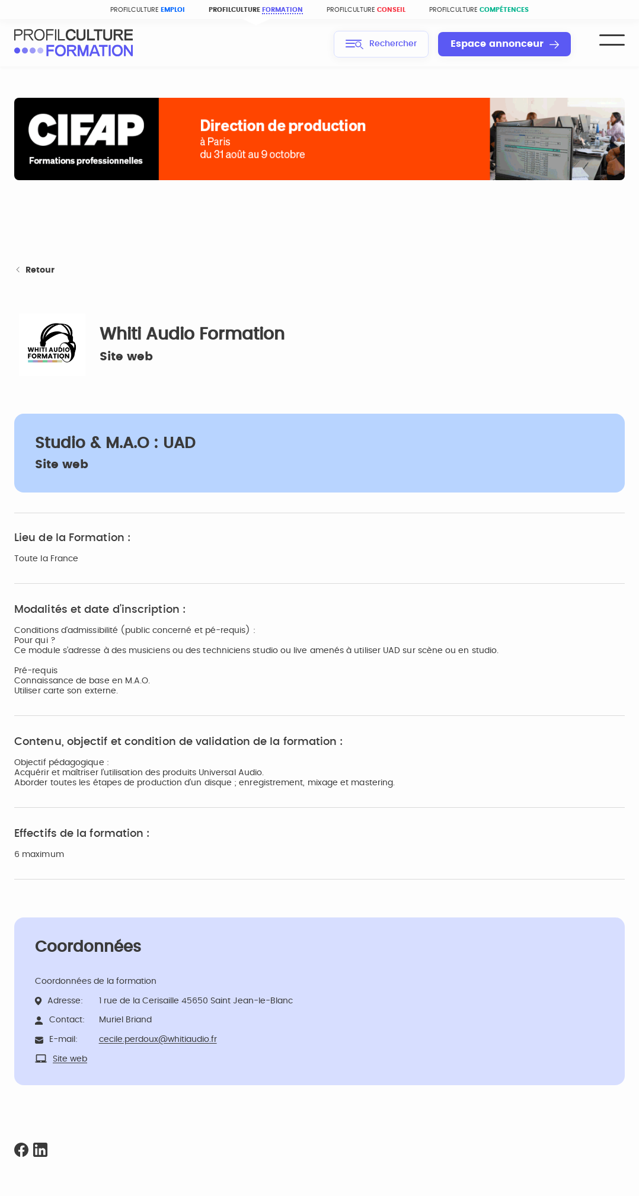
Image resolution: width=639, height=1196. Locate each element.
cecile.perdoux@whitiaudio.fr (158, 1039)
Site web (126, 357)
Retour (34, 271)
